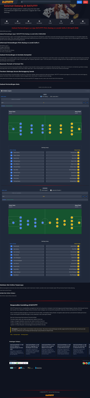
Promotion (82, 22)
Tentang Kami (24, 334)
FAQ (11, 334)
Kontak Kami (17, 334)
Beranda (7, 22)
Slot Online (17, 22)
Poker (50, 22)
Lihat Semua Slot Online (5, 290)
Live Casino (39, 22)
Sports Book (28, 22)
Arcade (61, 22)
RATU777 (32, 78)
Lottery (72, 22)
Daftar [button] (85, 2)
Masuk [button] (79, 2)
